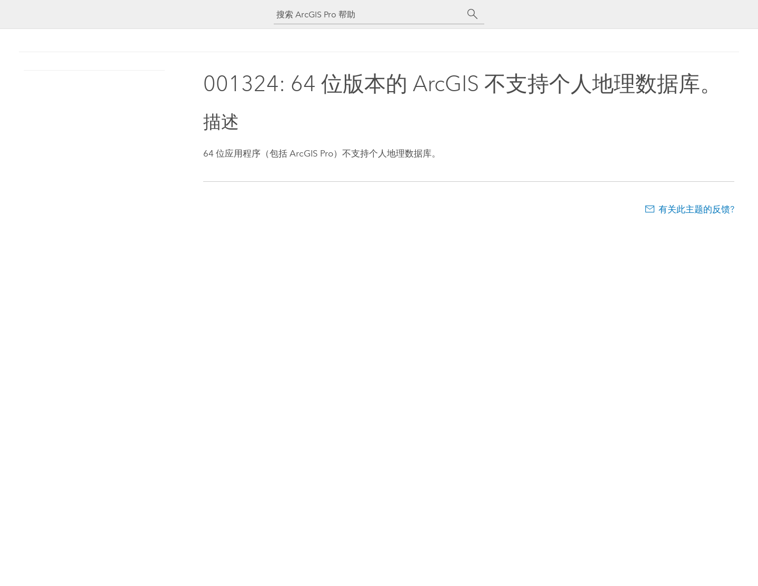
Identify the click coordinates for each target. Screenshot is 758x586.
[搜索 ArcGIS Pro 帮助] (368, 14)
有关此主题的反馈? (696, 209)
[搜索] (472, 14)
